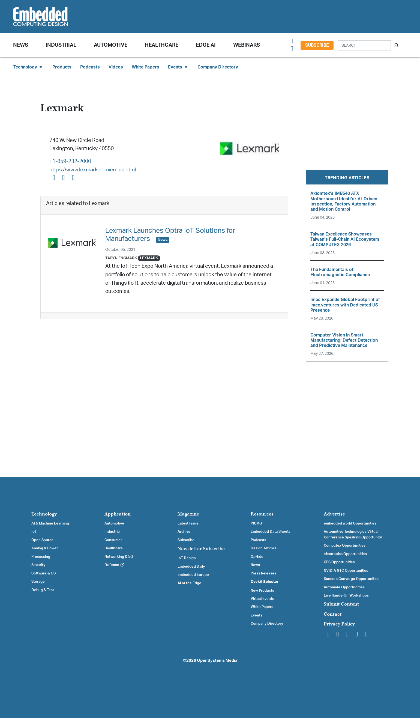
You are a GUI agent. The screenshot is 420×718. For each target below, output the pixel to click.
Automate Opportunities (344, 587)
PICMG (256, 523)
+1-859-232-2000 (70, 161)
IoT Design (187, 558)
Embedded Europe (193, 574)
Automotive (110, 45)
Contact (333, 614)
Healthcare (161, 45)
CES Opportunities (339, 562)
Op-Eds (257, 556)
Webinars (246, 45)
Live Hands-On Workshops (346, 595)
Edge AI (206, 45)
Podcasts (90, 67)
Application (117, 514)
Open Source (42, 540)
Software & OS (43, 573)
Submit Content (341, 604)
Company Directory (217, 67)
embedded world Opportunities (350, 523)
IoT (34, 531)
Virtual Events (262, 598)
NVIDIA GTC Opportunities (346, 570)
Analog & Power (44, 548)
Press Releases (263, 573)
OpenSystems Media (217, 661)
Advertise (334, 514)
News (255, 565)
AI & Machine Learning (50, 523)
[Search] (364, 45)
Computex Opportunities (344, 545)
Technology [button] (28, 67)
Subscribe (317, 45)
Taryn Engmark (121, 258)
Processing (40, 556)
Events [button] (178, 67)
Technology (44, 514)
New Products (262, 590)
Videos (116, 67)
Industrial (61, 45)
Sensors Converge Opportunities (351, 578)
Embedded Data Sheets (270, 531)
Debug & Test (42, 590)
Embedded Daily (191, 566)
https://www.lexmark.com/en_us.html (92, 169)
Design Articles (263, 548)
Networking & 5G (118, 556)
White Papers (145, 67)
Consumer (113, 540)
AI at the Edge (189, 583)
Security (38, 565)
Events (256, 615)
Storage (38, 581)
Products (61, 67)
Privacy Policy (339, 624)
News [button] (20, 45)
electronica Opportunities (345, 554)
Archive (184, 531)
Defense (114, 565)
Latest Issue (188, 523)
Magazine (188, 514)
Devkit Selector (265, 582)
